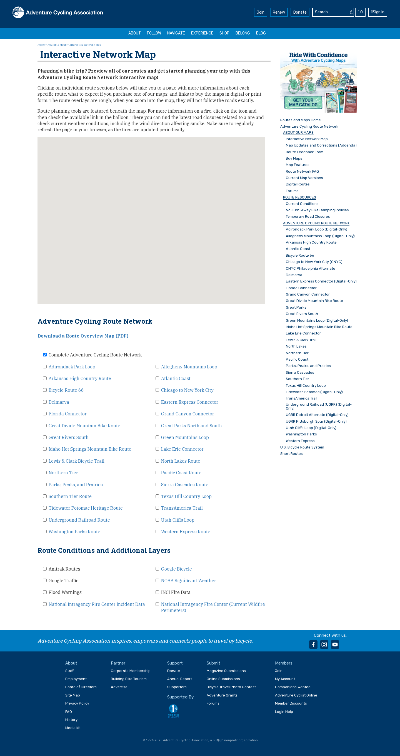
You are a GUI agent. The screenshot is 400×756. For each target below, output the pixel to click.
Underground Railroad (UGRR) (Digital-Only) (319, 406)
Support (175, 663)
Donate (173, 671)
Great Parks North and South (191, 425)
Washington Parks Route (74, 531)
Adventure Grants (222, 695)
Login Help (284, 712)
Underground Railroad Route (79, 520)
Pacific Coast (297, 359)
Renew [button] (279, 12)
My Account (285, 679)
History (71, 720)
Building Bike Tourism (129, 679)
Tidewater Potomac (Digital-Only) (314, 392)
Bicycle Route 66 (66, 390)
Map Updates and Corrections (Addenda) (321, 145)
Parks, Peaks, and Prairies (76, 484)
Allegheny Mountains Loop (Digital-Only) (320, 236)
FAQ (68, 712)
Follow (154, 33)
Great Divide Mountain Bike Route (84, 425)
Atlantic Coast (176, 378)
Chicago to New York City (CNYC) (314, 262)
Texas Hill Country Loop (186, 496)
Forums (292, 191)
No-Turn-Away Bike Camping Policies (317, 210)
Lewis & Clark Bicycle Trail (76, 461)
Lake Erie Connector (182, 449)
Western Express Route (185, 531)
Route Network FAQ (302, 171)
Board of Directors (81, 687)
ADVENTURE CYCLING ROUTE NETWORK (316, 223)
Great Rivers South (69, 437)
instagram (324, 644)
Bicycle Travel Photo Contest (231, 687)
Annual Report (179, 679)
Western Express (300, 441)
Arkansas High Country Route (80, 378)
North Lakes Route (180, 461)
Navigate (176, 33)
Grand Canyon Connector (187, 414)
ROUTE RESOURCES (299, 197)
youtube (335, 644)
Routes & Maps (57, 44)
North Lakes (296, 346)
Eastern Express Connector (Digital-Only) (321, 281)
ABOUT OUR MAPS (298, 133)
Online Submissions (223, 679)
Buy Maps (294, 158)
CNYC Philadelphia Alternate (310, 269)
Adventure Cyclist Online (296, 695)
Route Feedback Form (304, 152)
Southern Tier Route (70, 496)
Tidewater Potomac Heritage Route (86, 508)
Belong (243, 33)
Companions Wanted (293, 687)
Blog (261, 33)
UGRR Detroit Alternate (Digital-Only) (317, 415)
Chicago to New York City (187, 390)
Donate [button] (300, 12)
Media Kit (73, 728)
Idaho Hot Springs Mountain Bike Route (90, 449)
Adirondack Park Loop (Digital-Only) (316, 229)
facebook (313, 644)
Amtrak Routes (64, 569)
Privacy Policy (77, 703)
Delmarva (59, 402)
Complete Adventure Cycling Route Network (95, 355)
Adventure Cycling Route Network (309, 126)
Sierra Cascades (300, 373)
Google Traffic (63, 580)
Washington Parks (301, 434)
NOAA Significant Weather (188, 580)
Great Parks (296, 307)
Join (278, 671)
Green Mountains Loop (185, 437)
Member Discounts (291, 703)
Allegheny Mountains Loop (189, 367)
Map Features (297, 165)
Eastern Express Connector (189, 402)
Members (283, 663)
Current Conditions (302, 204)
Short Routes (291, 454)
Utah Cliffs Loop (177, 520)
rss (346, 644)
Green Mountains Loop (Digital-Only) (317, 321)
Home (41, 44)
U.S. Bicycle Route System (302, 447)
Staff (69, 671)
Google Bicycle (176, 569)
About (134, 33)
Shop (224, 33)
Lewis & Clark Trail (301, 340)
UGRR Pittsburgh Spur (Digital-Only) (316, 421)
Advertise (119, 687)
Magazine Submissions (226, 671)
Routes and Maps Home (300, 120)
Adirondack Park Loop (72, 367)
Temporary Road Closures (308, 217)
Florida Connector (68, 414)
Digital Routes (298, 184)
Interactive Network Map (307, 139)
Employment (76, 679)
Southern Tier (297, 379)
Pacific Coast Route (181, 472)
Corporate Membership (131, 671)
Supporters (177, 687)
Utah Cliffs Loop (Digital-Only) (311, 428)
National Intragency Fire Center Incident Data (97, 604)
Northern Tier (63, 472)
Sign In (377, 12)
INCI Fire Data (176, 592)
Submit (213, 663)
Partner (118, 663)
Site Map (72, 695)
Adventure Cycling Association (57, 13)
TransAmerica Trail (182, 508)
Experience (202, 33)
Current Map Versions (304, 178)
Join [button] (260, 12)
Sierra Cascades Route (184, 484)
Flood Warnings (65, 592)
